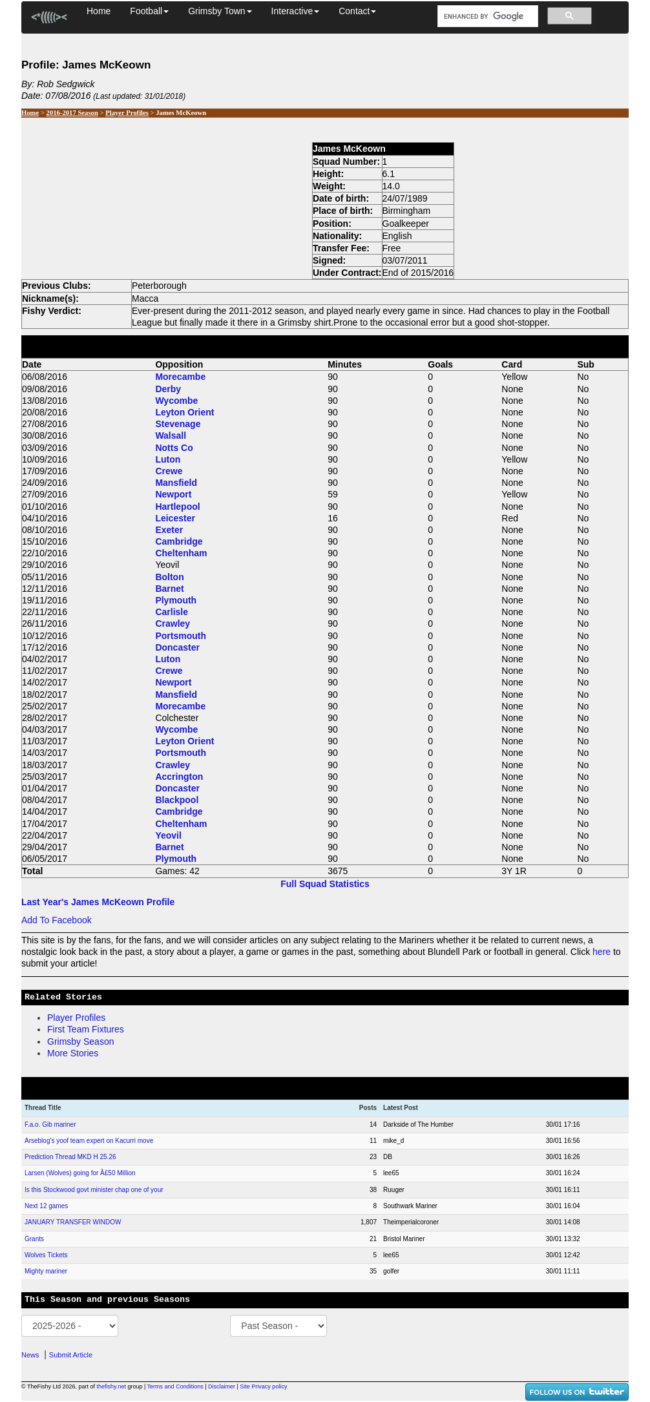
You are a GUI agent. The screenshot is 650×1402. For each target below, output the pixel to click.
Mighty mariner (46, 1271)
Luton (167, 459)
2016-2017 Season (72, 112)
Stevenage (177, 424)
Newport (173, 494)
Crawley (172, 623)
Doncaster (177, 647)
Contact (357, 11)
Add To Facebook (56, 920)
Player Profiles (127, 112)
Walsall (170, 435)
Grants (34, 1238)
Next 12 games (46, 1205)
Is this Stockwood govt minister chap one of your (94, 1189)
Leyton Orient (184, 412)
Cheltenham (181, 553)
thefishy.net (111, 1386)
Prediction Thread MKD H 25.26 (70, 1156)
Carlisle (171, 612)
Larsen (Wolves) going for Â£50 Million (80, 1173)
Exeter (169, 530)
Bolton (169, 577)
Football (149, 11)
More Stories (72, 1053)
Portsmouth (180, 636)
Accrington (179, 776)
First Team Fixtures (85, 1029)
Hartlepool (177, 506)
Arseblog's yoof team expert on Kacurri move (89, 1140)
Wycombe (176, 400)
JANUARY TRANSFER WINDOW (73, 1222)
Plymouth (175, 600)
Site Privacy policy (263, 1386)
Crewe (168, 471)
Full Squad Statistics (325, 884)
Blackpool (176, 800)
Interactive (295, 11)
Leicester (174, 518)
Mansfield (176, 482)
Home (98, 11)
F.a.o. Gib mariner (50, 1124)
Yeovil (168, 835)
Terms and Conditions (175, 1386)
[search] (486, 16)
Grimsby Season (80, 1041)
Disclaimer (221, 1386)
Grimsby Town (219, 11)
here (601, 952)
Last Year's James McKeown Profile (97, 902)
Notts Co (174, 448)
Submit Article (70, 1355)
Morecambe (180, 376)
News (30, 1355)
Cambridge (178, 541)
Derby (168, 389)
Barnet (169, 588)
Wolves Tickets (46, 1255)
